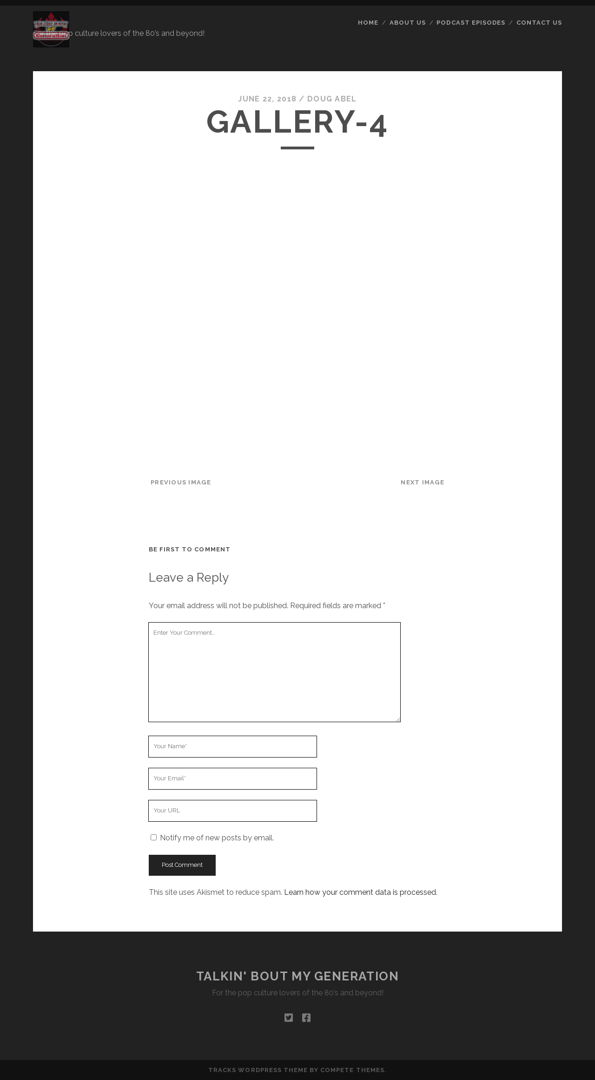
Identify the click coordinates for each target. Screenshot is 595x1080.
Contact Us (539, 22)
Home (368, 22)
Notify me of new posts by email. (217, 837)
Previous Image (181, 482)
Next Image (422, 482)
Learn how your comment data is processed (360, 892)
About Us (408, 22)
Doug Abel (332, 98)
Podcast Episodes (470, 22)
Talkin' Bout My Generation (297, 976)
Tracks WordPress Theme (258, 1070)
